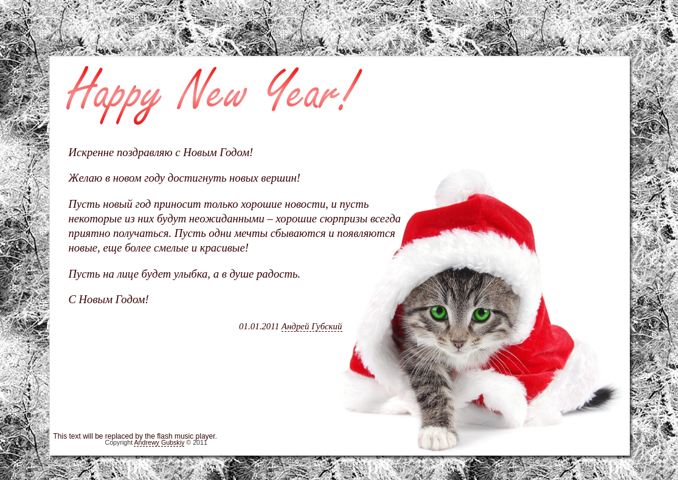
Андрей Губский (312, 326)
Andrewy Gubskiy (159, 442)
